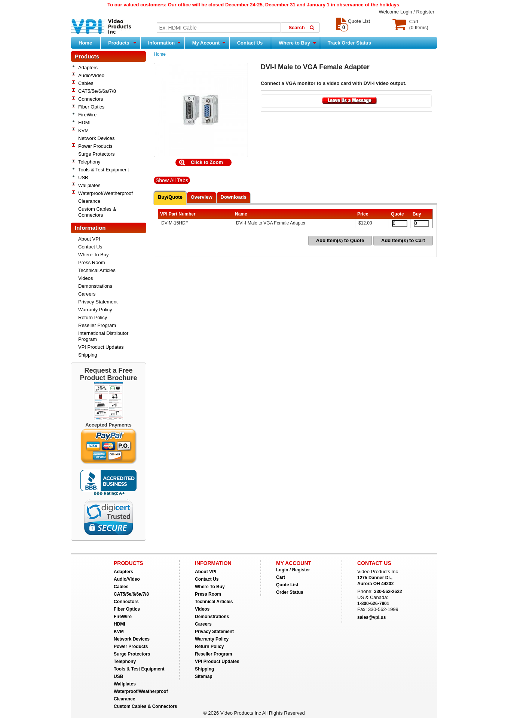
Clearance (89, 201)
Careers (86, 294)
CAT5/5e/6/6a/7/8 (97, 91)
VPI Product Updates (100, 347)
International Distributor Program (103, 336)
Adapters (88, 67)
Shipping (87, 355)
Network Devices (96, 138)
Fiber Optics (91, 107)
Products (122, 42)
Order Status (289, 592)
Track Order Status (349, 43)
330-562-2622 (388, 591)
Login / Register (417, 12)
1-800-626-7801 (373, 603)
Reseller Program (97, 325)
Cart (280, 577)
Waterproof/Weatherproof (105, 193)
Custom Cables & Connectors (97, 212)
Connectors (90, 99)
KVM (83, 130)
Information (164, 42)
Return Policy (92, 317)
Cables (85, 83)
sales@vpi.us (371, 617)
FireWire (87, 114)
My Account (209, 42)
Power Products (95, 146)
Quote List (287, 584)
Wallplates (89, 185)
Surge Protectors (96, 154)
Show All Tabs (172, 180)
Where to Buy (297, 42)
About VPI (89, 239)
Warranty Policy (95, 309)
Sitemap (203, 676)
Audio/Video (91, 75)
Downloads (234, 197)
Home (85, 43)
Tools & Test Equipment (103, 169)
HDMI (84, 122)
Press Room (91, 262)
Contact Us (250, 43)
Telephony (89, 162)
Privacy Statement (98, 302)
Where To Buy (93, 254)
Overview (201, 197)
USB (83, 177)
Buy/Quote (170, 197)
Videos (85, 278)
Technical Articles (97, 270)
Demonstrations (95, 286)
